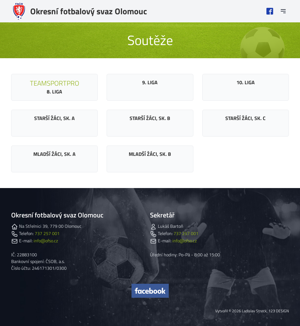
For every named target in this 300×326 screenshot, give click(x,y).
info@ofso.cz (46, 240)
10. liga (245, 82)
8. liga (54, 86)
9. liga (150, 82)
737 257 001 (47, 233)
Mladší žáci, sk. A (54, 154)
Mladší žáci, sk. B (150, 154)
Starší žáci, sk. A (54, 118)
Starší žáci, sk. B (150, 118)
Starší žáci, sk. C (245, 118)
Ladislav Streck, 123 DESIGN (265, 311)
